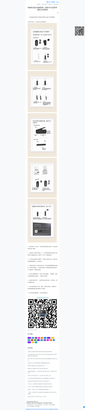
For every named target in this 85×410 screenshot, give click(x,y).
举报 (58, 12)
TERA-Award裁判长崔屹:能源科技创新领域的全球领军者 (40, 351)
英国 (35, 340)
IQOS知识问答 (56, 4)
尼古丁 (52, 337)
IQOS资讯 (50, 4)
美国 (36, 337)
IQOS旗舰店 (28, 409)
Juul (32, 340)
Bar (47, 340)
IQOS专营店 (39, 409)
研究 (42, 337)
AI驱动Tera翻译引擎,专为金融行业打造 (36, 365)
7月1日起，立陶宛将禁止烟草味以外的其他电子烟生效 (39, 384)
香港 (33, 342)
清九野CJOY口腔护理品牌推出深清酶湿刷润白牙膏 (39, 363)
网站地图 (37, 406)
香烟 (45, 337)
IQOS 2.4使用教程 (38, 404)
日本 (38, 340)
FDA (44, 340)
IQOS (51, 340)
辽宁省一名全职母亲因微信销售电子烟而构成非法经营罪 (40, 386)
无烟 (36, 342)
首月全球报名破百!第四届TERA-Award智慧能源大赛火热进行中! (41, 378)
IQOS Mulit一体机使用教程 (49, 404)
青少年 (49, 337)
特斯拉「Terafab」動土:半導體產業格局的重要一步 (39, 389)
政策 (29, 340)
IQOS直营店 (55, 409)
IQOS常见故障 (44, 4)
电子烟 (29, 337)
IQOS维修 (38, 4)
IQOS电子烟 (33, 409)
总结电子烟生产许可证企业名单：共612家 (37, 396)
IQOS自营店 (45, 409)
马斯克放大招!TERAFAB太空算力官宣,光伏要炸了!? (39, 381)
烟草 (33, 337)
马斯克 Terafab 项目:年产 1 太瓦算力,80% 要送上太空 (39, 375)
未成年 (29, 342)
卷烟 (41, 340)
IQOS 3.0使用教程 (31, 406)
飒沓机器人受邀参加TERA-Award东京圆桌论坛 (38, 368)
